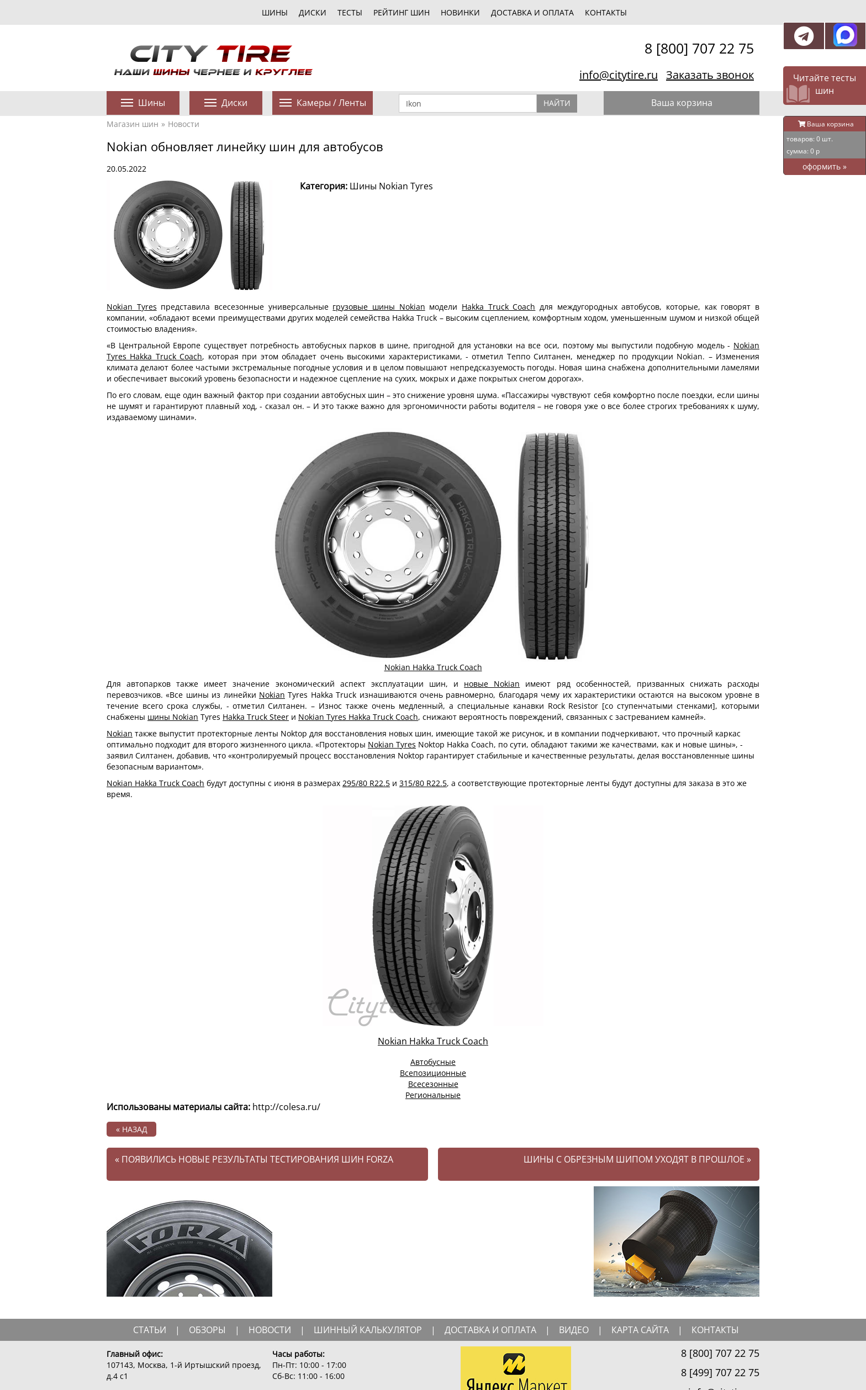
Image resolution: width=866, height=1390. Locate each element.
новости (270, 1330)
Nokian (272, 694)
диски (312, 12)
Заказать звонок (710, 74)
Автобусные (433, 1062)
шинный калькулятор (368, 1330)
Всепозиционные (433, 1073)
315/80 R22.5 (423, 783)
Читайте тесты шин (824, 84)
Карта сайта (640, 1330)
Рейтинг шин (401, 12)
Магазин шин (133, 124)
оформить (824, 166)
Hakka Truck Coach (498, 306)
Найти (557, 103)
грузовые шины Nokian (378, 306)
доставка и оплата (490, 1330)
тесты (349, 12)
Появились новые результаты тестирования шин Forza (254, 1159)
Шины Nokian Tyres (391, 186)
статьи (149, 1330)
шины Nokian (172, 717)
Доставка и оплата (532, 12)
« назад (131, 1129)
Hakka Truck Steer (256, 717)
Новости (183, 124)
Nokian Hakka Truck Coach (433, 667)
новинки (460, 12)
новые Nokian (492, 683)
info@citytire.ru (618, 74)
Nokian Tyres (132, 306)
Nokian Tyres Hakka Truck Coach (358, 717)
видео (574, 1330)
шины (275, 12)
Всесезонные (433, 1084)
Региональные (433, 1095)
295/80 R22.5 (366, 783)
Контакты (606, 12)
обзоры (207, 1330)
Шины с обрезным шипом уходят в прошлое (637, 1159)
